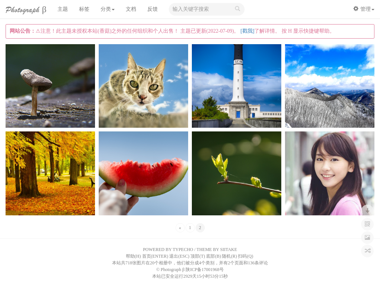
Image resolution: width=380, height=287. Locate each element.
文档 (131, 9)
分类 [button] (108, 9)
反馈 (152, 9)
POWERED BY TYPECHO (168, 249)
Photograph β (26, 9)
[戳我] (247, 31)
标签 (84, 9)
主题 (63, 9)
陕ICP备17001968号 (205, 269)
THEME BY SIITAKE (217, 249)
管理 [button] (363, 9)
